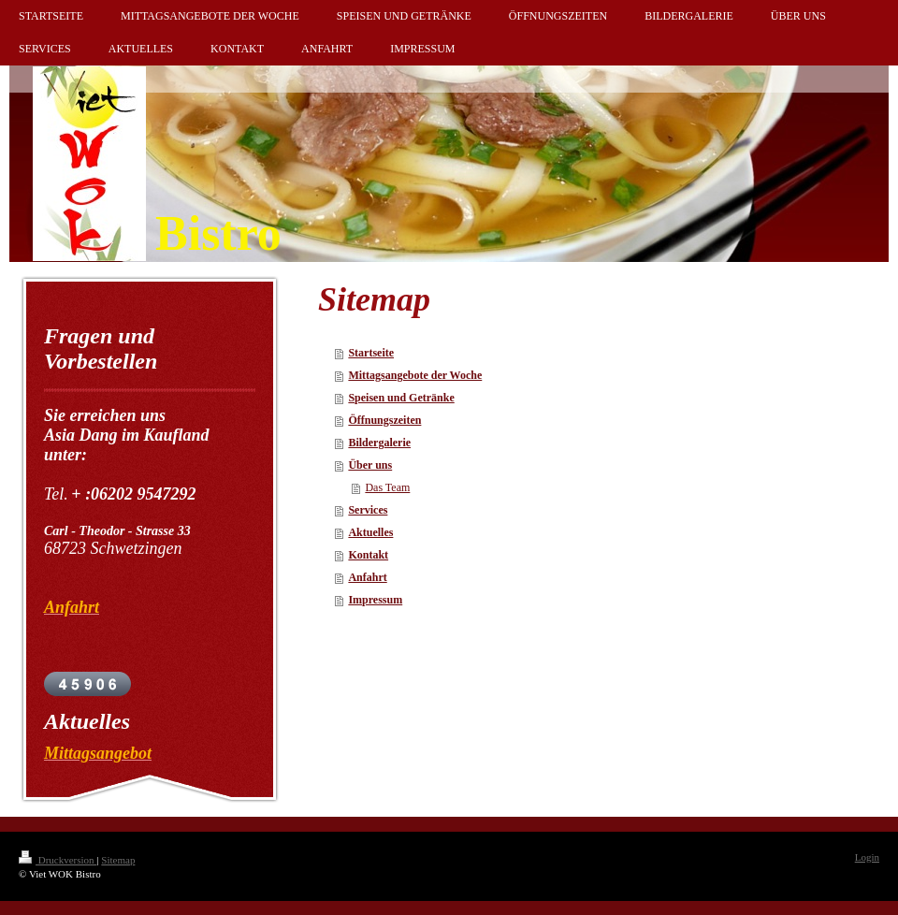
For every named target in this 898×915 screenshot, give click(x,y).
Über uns (370, 465)
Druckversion (57, 859)
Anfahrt (367, 577)
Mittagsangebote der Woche (415, 375)
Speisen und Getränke (401, 397)
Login (867, 857)
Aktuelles (370, 532)
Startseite (371, 352)
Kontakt (368, 554)
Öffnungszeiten (384, 420)
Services (367, 509)
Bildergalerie (379, 442)
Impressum (375, 599)
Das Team (387, 487)
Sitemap (118, 859)
